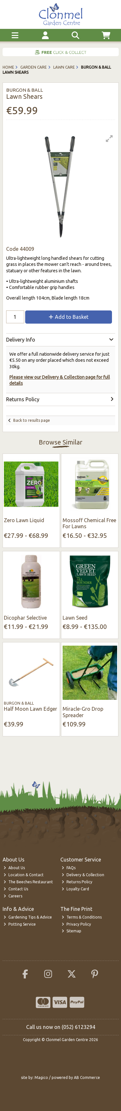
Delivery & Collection (83, 875)
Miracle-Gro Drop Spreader (83, 712)
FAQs (69, 868)
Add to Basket (68, 317)
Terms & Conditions (82, 917)
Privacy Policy (76, 924)
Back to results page (31, 420)
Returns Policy (77, 882)
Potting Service (20, 924)
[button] (109, 138)
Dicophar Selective (25, 618)
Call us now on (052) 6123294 (60, 1027)
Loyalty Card (75, 889)
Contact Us (16, 889)
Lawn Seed (75, 618)
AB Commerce (87, 1077)
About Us (14, 868)
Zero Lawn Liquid (24, 520)
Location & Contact (24, 875)
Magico (41, 1077)
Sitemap (71, 931)
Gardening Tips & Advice (28, 917)
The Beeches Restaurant (28, 882)
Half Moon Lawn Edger (30, 709)
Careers (13, 896)
